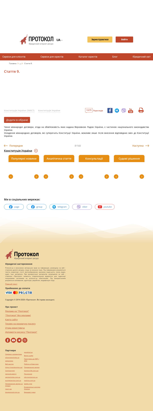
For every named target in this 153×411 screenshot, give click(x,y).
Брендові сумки (29, 392)
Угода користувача (15, 327)
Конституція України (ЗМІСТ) (19, 110)
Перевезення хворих (31, 367)
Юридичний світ (142, 56)
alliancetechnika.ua (12, 358)
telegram (59, 207)
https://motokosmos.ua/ (14, 367)
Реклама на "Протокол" (17, 311)
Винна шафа (28, 356)
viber (82, 207)
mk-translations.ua (31, 377)
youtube (105, 207)
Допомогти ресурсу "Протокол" (21, 332)
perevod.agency (10, 374)
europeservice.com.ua (13, 380)
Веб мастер (9, 364)
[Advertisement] (78, 14)
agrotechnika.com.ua (12, 377)
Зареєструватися (96, 39)
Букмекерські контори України (32, 388)
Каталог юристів (88, 56)
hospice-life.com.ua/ (31, 371)
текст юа (8, 389)
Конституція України (49, 110)
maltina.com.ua (29, 380)
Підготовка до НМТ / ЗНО (31, 360)
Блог (115, 56)
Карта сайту (11, 319)
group (36, 207)
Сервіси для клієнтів (13, 56)
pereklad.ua (28, 352)
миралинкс (9, 361)
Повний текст (11, 284)
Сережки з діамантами (13, 354)
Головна (13, 63)
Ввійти (124, 39)
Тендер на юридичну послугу (20, 323)
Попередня (16, 145)
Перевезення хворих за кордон (14, 385)
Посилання (28, 374)
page (14, 207)
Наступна (138, 145)
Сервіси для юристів (51, 56)
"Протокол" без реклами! (18, 315)
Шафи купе (28, 384)
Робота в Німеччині (31, 364)
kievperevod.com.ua (12, 392)
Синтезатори (10, 371)
